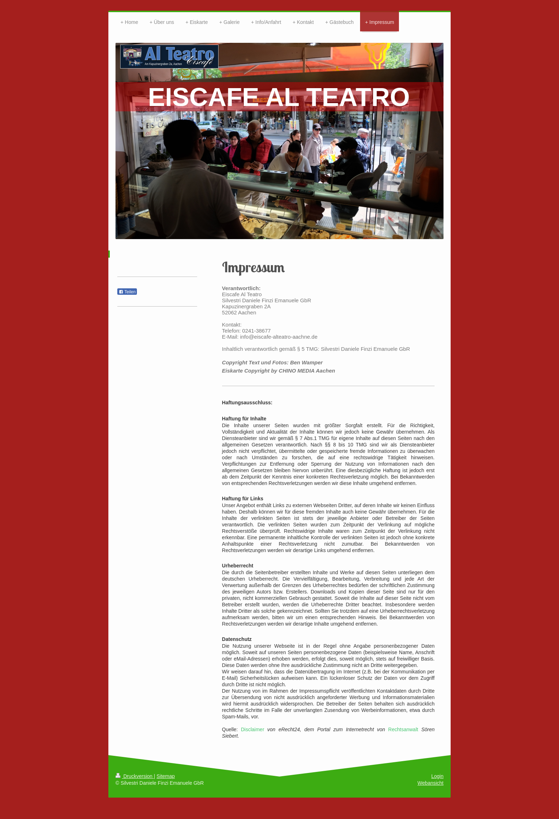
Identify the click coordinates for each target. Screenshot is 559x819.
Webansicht (430, 783)
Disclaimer (252, 729)
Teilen (127, 291)
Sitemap (166, 776)
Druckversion (135, 776)
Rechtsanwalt (403, 729)
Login (437, 776)
